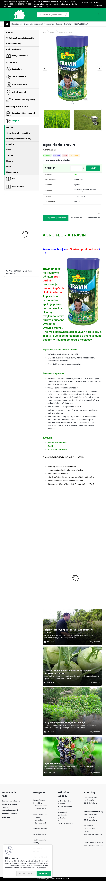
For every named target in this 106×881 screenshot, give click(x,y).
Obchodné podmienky (53, 24)
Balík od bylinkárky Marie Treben (26, 256)
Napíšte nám (17, 24)
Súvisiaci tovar (94, 218)
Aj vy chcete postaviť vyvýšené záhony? (64, 722)
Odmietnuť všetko (26, 873)
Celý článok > (95, 642)
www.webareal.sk (62, 879)
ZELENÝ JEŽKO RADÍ (81, 24)
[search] (66, 14)
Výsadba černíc (52, 763)
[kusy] (76, 168)
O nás (26, 24)
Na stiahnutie (76, 218)
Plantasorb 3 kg (25, 219)
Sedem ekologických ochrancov (53, 583)
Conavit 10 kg (24, 241)
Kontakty (68, 24)
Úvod (44, 32)
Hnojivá (53, 32)
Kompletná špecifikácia (55, 218)
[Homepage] (7, 24)
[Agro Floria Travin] (72, 68)
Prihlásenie (88, 3)
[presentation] (45, 68)
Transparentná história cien (56, 160)
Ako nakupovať (36, 24)
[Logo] (19, 14)
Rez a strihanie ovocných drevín (85, 587)
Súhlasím (43, 873)
